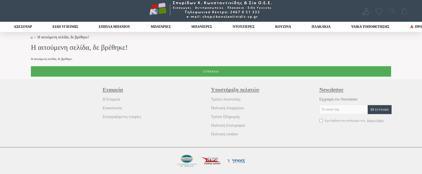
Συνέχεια (211, 71)
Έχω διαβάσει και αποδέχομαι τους (352, 120)
